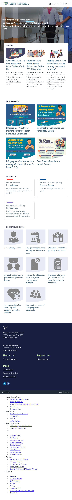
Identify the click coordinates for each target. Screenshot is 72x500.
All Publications (15, 425)
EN (50, 4)
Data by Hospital (15, 449)
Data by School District (17, 451)
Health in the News (9, 380)
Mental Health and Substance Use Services (24, 408)
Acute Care (13, 411)
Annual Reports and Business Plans (22, 495)
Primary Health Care (16, 406)
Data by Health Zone (17, 444)
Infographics (14, 420)
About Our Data (15, 454)
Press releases (8, 374)
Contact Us (13, 497)
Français (55, 4)
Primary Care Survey (17, 471)
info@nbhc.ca (12, 354)
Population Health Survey (18, 468)
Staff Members (15, 485)
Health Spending (15, 456)
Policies (12, 490)
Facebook (8, 387)
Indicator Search (15, 439)
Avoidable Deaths (16, 459)
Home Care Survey (16, 466)
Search (66, 3)
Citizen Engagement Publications (21, 430)
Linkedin (4, 387)
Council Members (16, 483)
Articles (12, 423)
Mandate (13, 480)
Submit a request (42, 363)
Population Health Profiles (19, 418)
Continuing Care (15, 413)
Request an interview (10, 377)
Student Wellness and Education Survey (23, 473)
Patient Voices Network (18, 432)
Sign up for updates (9, 363)
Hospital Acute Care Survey (19, 463)
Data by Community (16, 447)
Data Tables (14, 442)
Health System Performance (19, 403)
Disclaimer (67, 396)
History (12, 487)
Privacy (60, 396)
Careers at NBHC (15, 492)
